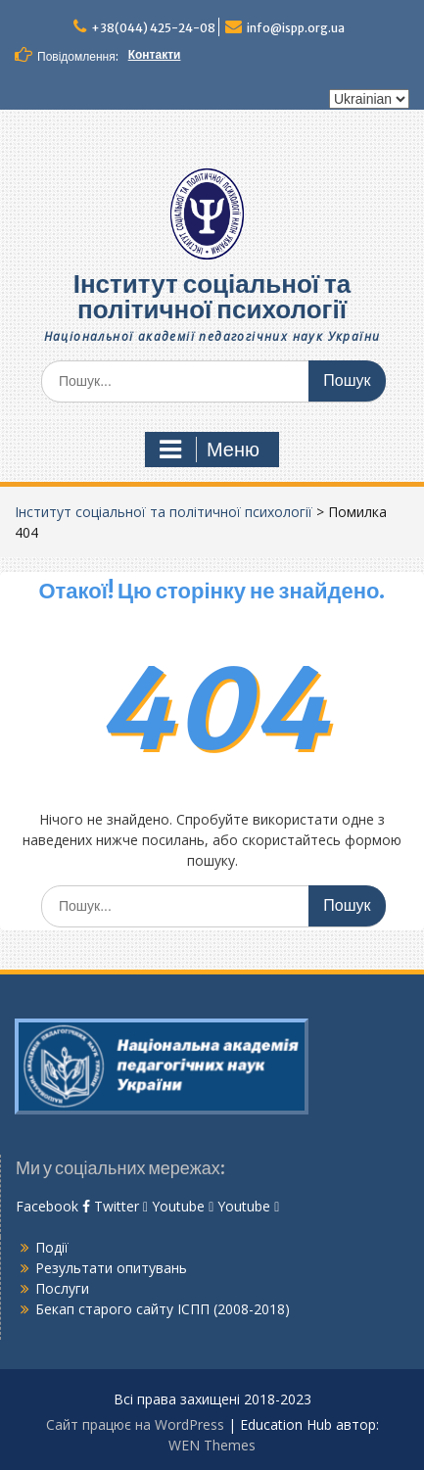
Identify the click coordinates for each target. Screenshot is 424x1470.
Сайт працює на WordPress (135, 1424)
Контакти (154, 54)
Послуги (62, 1288)
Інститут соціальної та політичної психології (212, 296)
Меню (209, 449)
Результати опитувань (111, 1267)
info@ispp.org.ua (296, 28)
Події (52, 1247)
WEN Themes (212, 1445)
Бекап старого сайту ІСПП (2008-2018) (162, 1309)
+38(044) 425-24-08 (153, 28)
